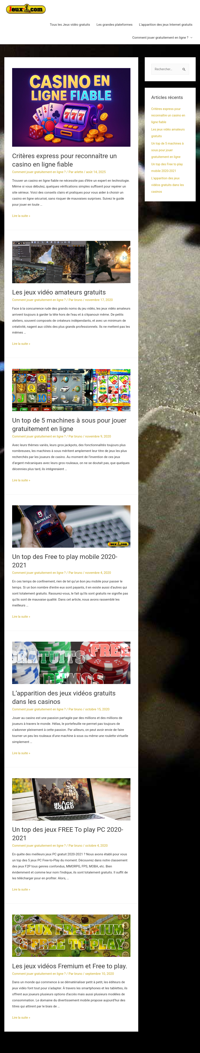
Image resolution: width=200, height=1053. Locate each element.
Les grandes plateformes (115, 25)
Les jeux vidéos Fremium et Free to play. (69, 966)
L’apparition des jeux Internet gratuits (165, 25)
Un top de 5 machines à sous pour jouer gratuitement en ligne (168, 149)
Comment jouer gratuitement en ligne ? (160, 38)
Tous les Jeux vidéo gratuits (70, 25)
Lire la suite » (21, 216)
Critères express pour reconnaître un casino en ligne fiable (169, 115)
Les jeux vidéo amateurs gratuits (59, 292)
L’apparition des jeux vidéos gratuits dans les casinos (168, 183)
